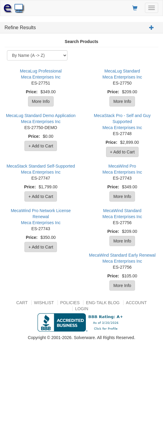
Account (136, 302)
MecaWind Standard (122, 210)
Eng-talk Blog (103, 302)
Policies (70, 302)
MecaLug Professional (41, 71)
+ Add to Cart (40, 146)
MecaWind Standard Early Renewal (122, 255)
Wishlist (44, 302)
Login (81, 308)
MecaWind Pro (122, 166)
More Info (41, 101)
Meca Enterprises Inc (41, 77)
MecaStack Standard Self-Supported (41, 166)
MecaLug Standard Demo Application (41, 115)
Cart (22, 302)
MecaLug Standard (122, 71)
